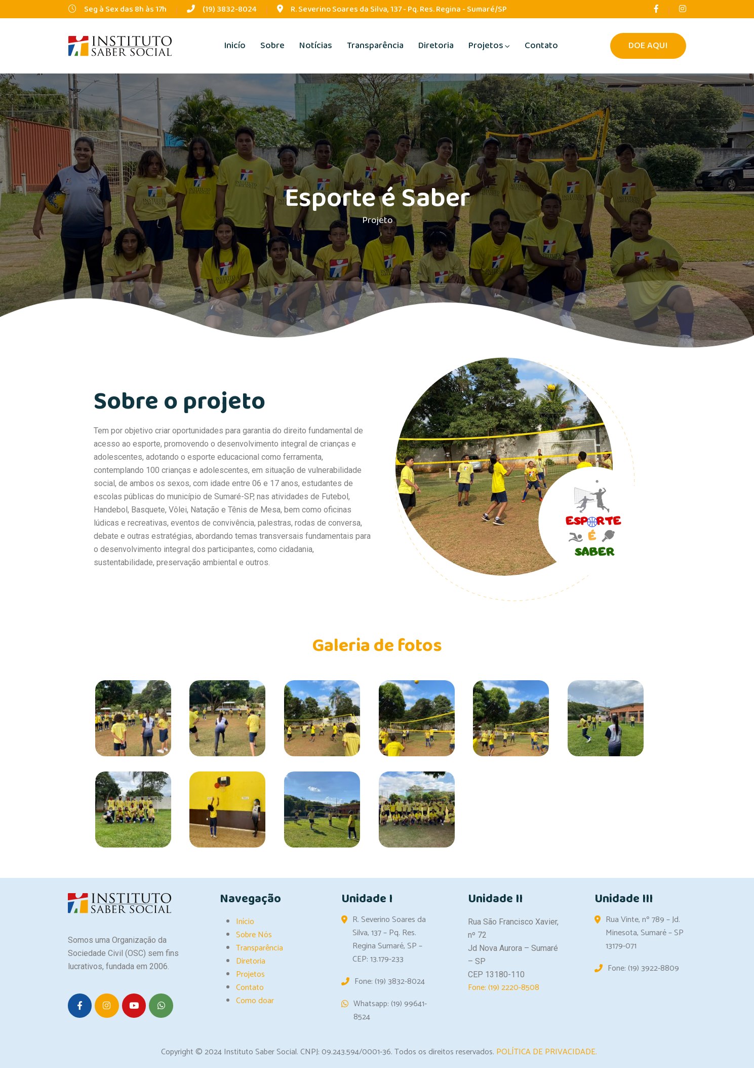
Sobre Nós (254, 935)
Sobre (272, 46)
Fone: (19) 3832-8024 (389, 981)
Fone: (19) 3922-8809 (643, 968)
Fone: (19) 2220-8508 (503, 988)
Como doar (255, 1001)
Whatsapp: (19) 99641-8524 (390, 1011)
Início (245, 922)
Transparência (375, 46)
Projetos (485, 46)
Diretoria (436, 46)
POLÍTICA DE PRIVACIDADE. (546, 1052)
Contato (541, 46)
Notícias (315, 46)
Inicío (235, 46)
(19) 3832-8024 (230, 9)
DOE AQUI (648, 46)
